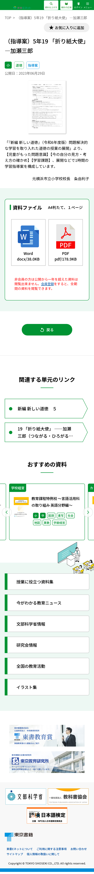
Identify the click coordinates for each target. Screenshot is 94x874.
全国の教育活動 (32, 668)
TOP (8, 17)
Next (87, 513)
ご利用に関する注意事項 (54, 851)
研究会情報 (27, 647)
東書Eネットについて (20, 851)
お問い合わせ (15, 856)
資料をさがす (51, 5)
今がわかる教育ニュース (40, 605)
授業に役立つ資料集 (36, 584)
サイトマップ (36, 856)
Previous (6, 513)
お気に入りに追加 (69, 27)
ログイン (78, 5)
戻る (47, 330)
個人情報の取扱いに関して (66, 856)
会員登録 (47, 284)
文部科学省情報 (32, 626)
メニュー (88, 5)
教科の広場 (66, 5)
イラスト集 (27, 689)
